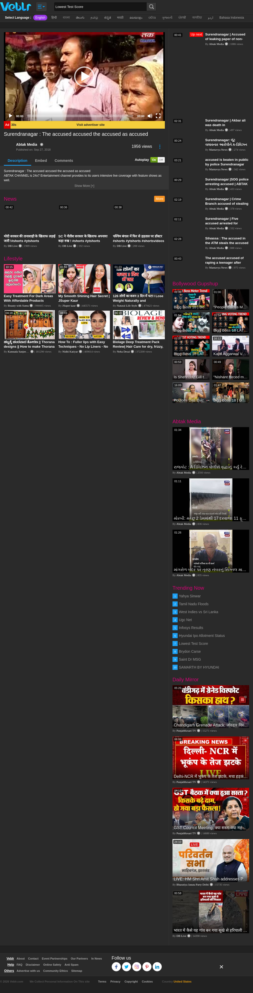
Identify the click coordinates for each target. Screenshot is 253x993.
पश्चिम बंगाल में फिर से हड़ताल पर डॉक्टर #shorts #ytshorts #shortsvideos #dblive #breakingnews (138, 240)
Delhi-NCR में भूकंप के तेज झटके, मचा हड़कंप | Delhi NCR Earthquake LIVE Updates (211, 776)
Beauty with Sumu (18, 305)
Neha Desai (123, 351)
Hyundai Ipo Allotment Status (202, 636)
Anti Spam (71, 964)
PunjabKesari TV (186, 730)
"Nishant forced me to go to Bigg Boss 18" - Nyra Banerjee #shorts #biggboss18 (230, 377)
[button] (84, 76)
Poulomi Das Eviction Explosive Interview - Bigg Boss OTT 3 (191, 400)
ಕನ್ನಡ (107, 17)
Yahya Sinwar (190, 596)
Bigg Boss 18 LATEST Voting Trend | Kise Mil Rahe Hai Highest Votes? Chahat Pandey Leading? (191, 354)
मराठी (120, 17)
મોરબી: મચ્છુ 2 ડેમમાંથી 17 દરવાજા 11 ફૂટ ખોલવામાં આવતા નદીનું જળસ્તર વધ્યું (211, 518)
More (159, 199)
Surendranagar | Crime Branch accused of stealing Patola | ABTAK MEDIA (226, 203)
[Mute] (150, 115)
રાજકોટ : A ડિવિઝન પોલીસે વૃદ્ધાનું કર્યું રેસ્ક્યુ (211, 467)
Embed (41, 161)
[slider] (80, 116)
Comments (64, 161)
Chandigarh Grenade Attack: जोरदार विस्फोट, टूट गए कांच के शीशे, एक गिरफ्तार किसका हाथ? (211, 725)
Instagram (136, 964)
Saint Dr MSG (190, 659)
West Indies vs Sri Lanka (198, 612)
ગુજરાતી (167, 17)
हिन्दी (54, 17)
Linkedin (157, 964)
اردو (210, 17)
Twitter (126, 964)
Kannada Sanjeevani (19, 351)
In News (96, 958)
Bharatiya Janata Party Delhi (193, 884)
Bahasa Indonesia (231, 17)
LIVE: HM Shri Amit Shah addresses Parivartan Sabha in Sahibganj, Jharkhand (211, 879)
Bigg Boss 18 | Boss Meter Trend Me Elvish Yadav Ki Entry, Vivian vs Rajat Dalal (191, 307)
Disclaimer (33, 964)
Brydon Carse (190, 651)
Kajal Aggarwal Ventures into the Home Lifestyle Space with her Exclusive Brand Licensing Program (230, 354)
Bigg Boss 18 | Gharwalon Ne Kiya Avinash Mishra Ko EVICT (230, 400)
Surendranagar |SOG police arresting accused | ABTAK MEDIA (227, 183)
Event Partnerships (54, 958)
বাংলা (66, 17)
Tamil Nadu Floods (194, 604)
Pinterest (147, 964)
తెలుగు (80, 17)
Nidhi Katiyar (70, 351)
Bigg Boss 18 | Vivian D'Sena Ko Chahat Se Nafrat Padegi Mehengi (191, 330)
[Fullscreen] (158, 115)
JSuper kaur (69, 305)
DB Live (13, 245)
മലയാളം (136, 17)
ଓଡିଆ (152, 17)
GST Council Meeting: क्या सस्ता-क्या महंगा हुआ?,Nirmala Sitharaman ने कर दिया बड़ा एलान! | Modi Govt (211, 828)
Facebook (116, 964)
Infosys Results (191, 628)
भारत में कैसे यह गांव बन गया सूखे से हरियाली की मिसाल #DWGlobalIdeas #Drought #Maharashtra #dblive (211, 930)
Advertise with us (28, 970)
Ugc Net (185, 620)
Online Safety (52, 964)
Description (17, 161)
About (21, 958)
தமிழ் (94, 17)
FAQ (19, 964)
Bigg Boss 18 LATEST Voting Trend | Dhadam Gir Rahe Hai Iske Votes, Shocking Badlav (230, 330)
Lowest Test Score (193, 643)
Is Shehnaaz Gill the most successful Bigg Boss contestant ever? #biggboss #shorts (191, 377)
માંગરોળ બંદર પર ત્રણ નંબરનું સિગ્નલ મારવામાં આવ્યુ (211, 569)
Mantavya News (218, 149)
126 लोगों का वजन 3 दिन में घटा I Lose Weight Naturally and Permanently (138, 300)
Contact (33, 958)
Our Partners (79, 958)
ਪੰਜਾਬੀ (182, 17)
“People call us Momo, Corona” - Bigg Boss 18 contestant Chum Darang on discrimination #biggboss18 (230, 307)
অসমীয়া (197, 17)
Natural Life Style (127, 305)
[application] (84, 76)
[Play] (10, 115)
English (40, 17)
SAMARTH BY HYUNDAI (199, 667)
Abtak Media (26, 144)
